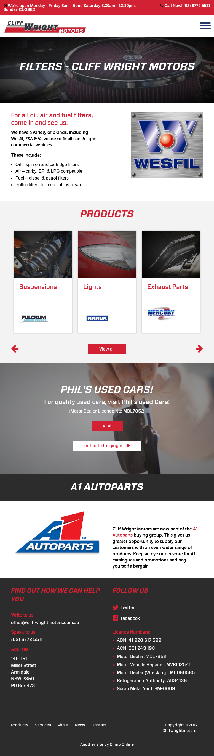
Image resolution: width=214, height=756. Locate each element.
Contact (99, 725)
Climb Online (122, 744)
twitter (124, 607)
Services (43, 725)
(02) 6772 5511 (26, 639)
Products (19, 725)
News (80, 725)
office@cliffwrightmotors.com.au (45, 622)
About (63, 725)
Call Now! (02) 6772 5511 (185, 5)
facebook (126, 618)
